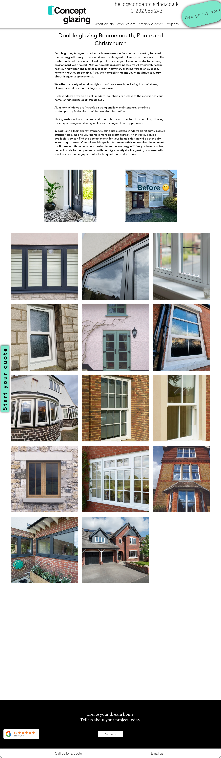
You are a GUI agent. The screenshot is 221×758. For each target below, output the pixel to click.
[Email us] (157, 753)
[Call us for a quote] (68, 753)
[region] (70, 196)
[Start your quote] (5, 378)
